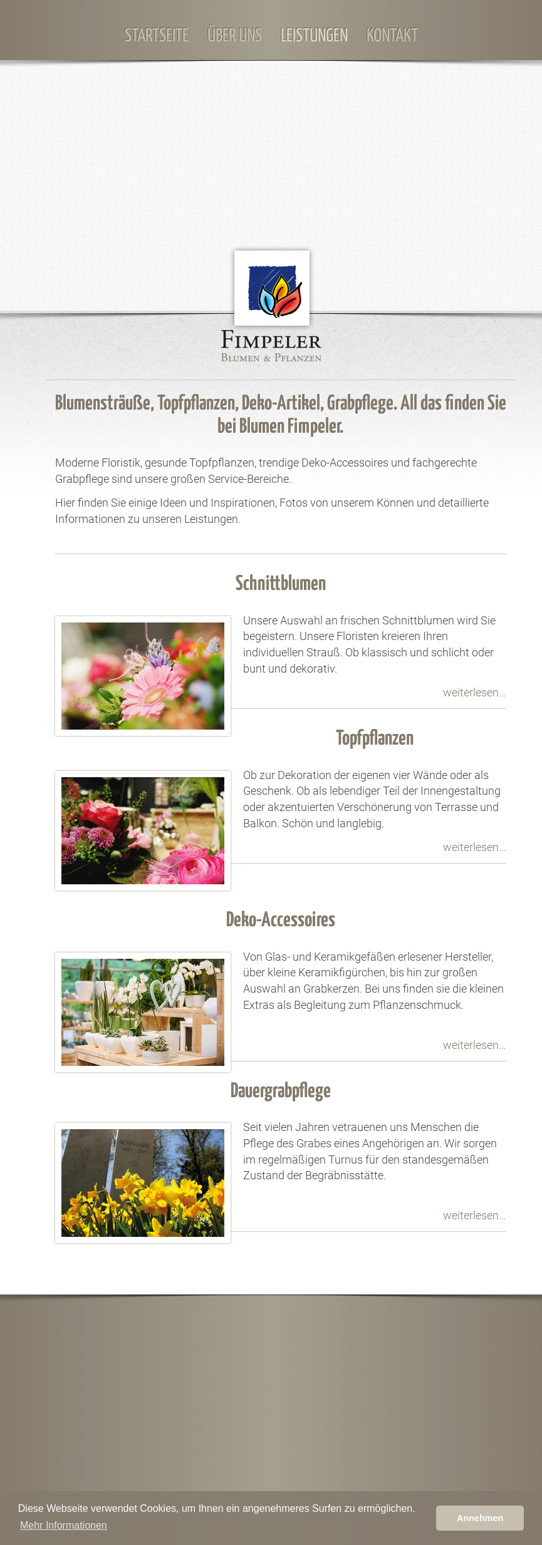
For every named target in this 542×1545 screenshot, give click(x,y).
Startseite (157, 36)
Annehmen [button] (480, 1518)
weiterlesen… (474, 692)
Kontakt (392, 36)
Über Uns (234, 36)
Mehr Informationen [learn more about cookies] (63, 1525)
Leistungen (314, 36)
